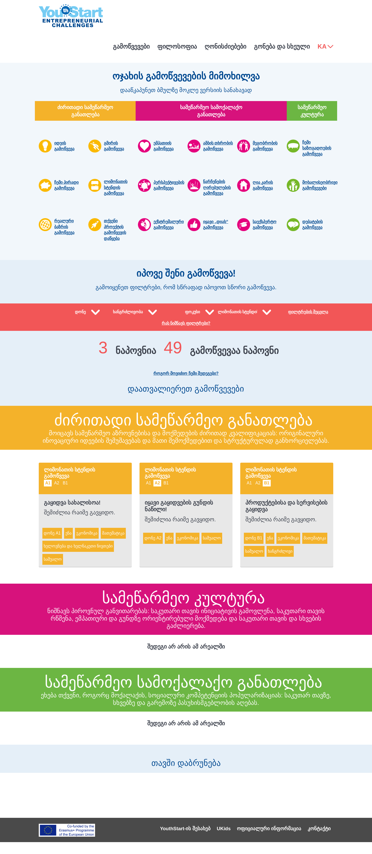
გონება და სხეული (282, 46)
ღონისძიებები (225, 46)
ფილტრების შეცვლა (308, 316)
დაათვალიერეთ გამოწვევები (186, 401)
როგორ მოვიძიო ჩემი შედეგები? (186, 382)
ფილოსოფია (177, 46)
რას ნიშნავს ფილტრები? (186, 332)
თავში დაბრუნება (186, 767)
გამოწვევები (131, 46)
